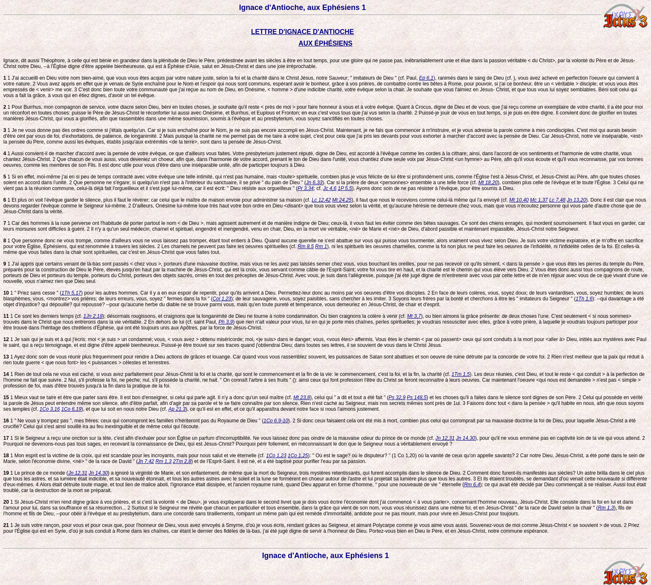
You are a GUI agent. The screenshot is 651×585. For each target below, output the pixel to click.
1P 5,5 (345, 188)
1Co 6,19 (71, 409)
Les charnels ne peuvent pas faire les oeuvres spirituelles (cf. (229, 246)
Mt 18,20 (488, 182)
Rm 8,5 (306, 246)
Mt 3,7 (414, 316)
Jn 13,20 (576, 200)
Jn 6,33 (314, 182)
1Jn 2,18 (93, 316)
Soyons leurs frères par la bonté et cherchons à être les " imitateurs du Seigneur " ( (483, 299)
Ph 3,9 (225, 322)
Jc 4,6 (329, 188)
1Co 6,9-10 (276, 421)
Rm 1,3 (163, 461)
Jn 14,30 (465, 438)
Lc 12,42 (321, 200)
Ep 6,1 (426, 78)
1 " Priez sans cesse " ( (32, 293)
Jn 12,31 (445, 438)
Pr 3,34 (306, 188)
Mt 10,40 (519, 200)
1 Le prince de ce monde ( (35, 473)
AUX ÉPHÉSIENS (325, 43)
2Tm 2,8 (182, 461)
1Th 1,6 (583, 299)
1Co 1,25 (298, 455)
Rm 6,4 (472, 485)
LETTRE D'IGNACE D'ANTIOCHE (302, 31)
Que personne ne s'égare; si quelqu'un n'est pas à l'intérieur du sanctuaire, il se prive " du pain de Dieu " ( (189, 182)
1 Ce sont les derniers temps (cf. (43, 316)
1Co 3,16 (49, 409)
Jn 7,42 (146, 461)
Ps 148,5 (416, 397)
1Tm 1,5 (461, 374)
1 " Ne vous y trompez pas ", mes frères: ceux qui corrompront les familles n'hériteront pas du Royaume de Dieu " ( (133, 421)
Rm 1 (321, 246)
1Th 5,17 (71, 293)
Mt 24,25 (342, 200)
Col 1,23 (222, 299)
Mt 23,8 (302, 397)
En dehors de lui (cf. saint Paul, (183, 322)
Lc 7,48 (557, 200)
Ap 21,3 (177, 409)
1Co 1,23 (276, 455)
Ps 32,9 (397, 397)
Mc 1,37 (539, 200)
